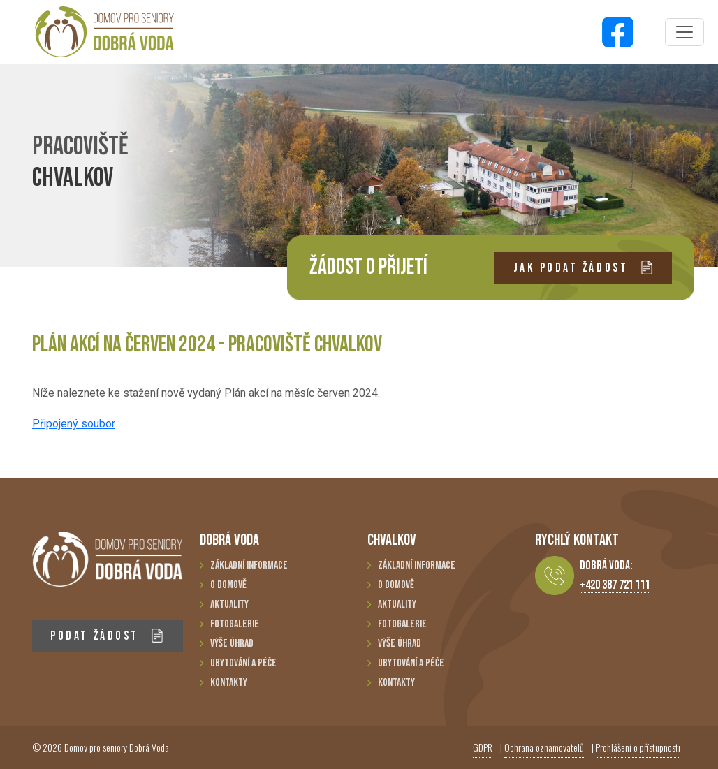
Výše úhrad (232, 643)
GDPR (482, 747)
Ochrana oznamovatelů (544, 747)
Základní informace (249, 565)
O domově (228, 585)
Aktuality (229, 604)
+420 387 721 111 (615, 585)
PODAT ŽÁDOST (107, 636)
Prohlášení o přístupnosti (638, 747)
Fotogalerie (234, 624)
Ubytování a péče (243, 663)
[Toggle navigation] (684, 32)
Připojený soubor (73, 423)
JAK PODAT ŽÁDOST (583, 268)
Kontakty (228, 682)
